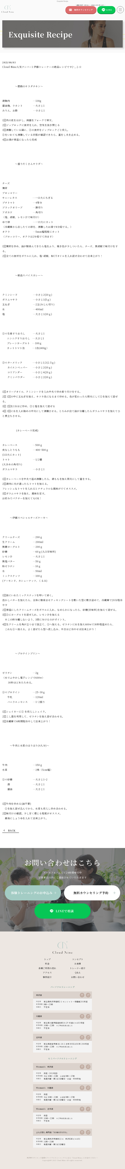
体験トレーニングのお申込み (31, 893)
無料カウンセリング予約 (90, 893)
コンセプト (77, 959)
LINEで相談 (61, 911)
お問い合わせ (77, 977)
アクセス (47, 972)
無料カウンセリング (83, 9)
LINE (109, 9)
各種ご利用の (47, 968)
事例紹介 (47, 977)
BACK (11, 830)
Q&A (77, 972)
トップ (47, 959)
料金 (47, 963)
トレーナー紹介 (78, 968)
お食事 (77, 963)
